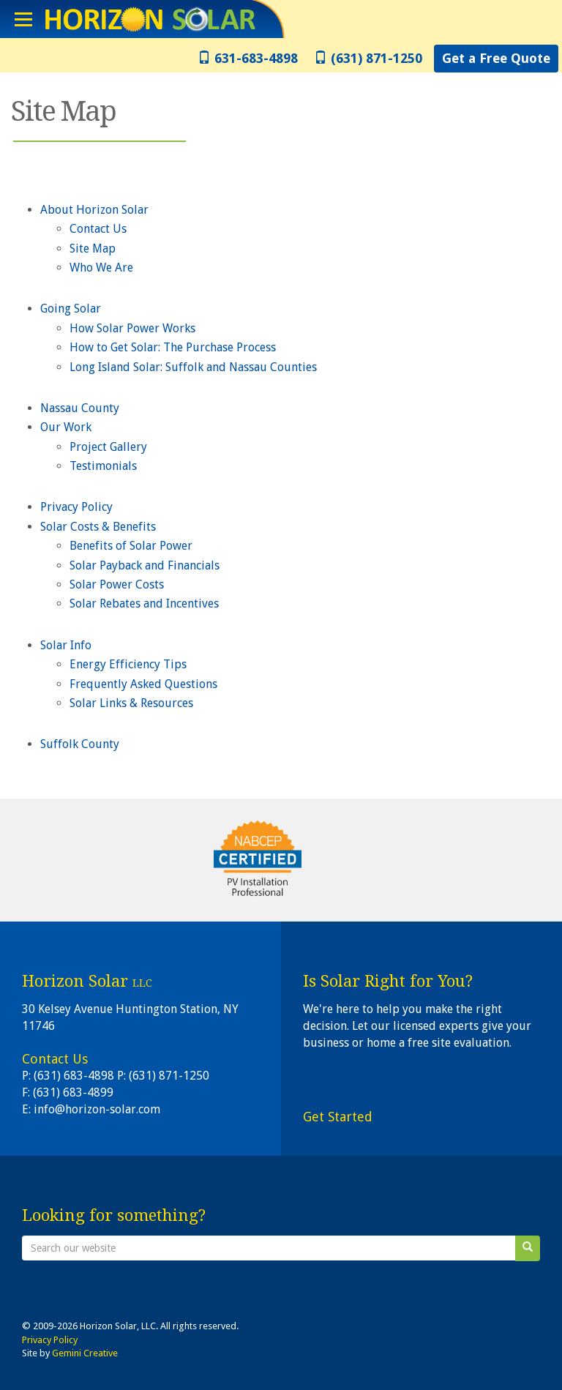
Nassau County (79, 408)
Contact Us (98, 229)
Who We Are (101, 267)
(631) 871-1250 (368, 58)
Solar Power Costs (117, 584)
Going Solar (70, 308)
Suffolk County (79, 744)
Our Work (65, 427)
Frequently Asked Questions (143, 684)
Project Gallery (108, 447)
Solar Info (65, 645)
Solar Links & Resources (131, 703)
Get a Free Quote (496, 58)
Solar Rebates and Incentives (144, 603)
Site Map (93, 248)
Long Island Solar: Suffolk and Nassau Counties (193, 367)
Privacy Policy (76, 507)
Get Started (337, 1116)
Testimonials (103, 466)
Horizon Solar (147, 19)
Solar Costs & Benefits (98, 527)
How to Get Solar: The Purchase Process (173, 347)
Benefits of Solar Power (131, 546)
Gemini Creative (85, 1353)
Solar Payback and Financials (145, 565)
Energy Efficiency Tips (128, 664)
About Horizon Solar (94, 210)
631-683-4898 (248, 58)
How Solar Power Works (132, 328)
